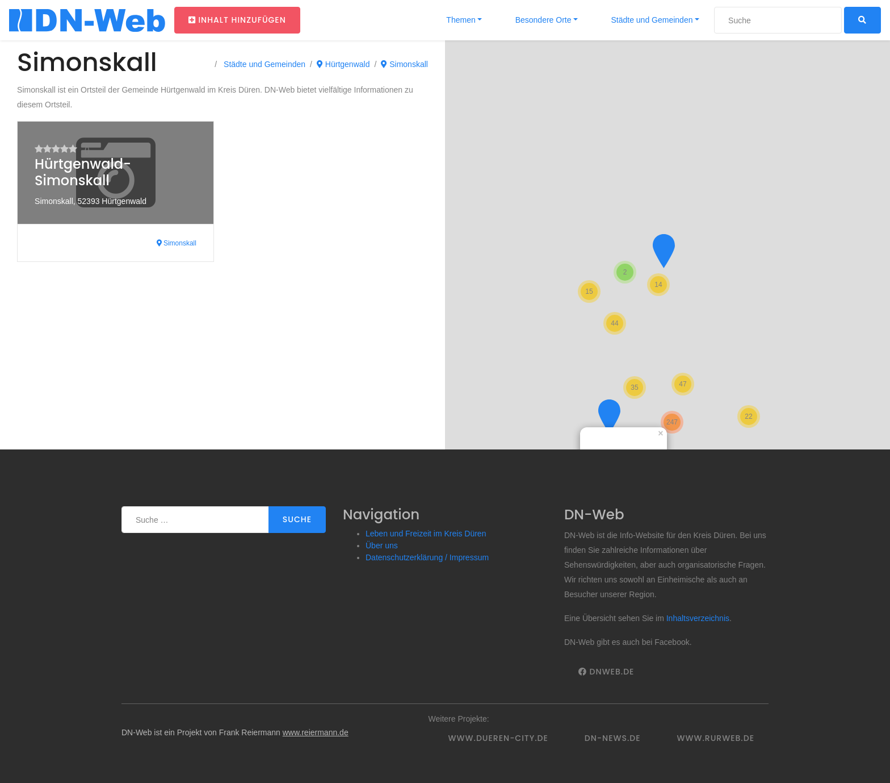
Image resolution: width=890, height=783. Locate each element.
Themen (460, 19)
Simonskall (404, 64)
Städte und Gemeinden (651, 19)
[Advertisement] (222, 364)
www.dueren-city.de (498, 738)
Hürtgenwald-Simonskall (83, 172)
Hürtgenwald (343, 64)
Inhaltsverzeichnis (697, 618)
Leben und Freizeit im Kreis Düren (426, 533)
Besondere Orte (542, 19)
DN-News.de (613, 738)
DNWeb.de (606, 671)
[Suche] (778, 20)
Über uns (382, 545)
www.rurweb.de (715, 738)
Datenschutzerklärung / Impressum (427, 557)
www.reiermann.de (316, 732)
